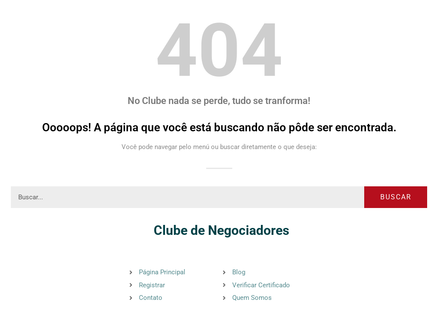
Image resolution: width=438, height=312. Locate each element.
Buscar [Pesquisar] (396, 197)
